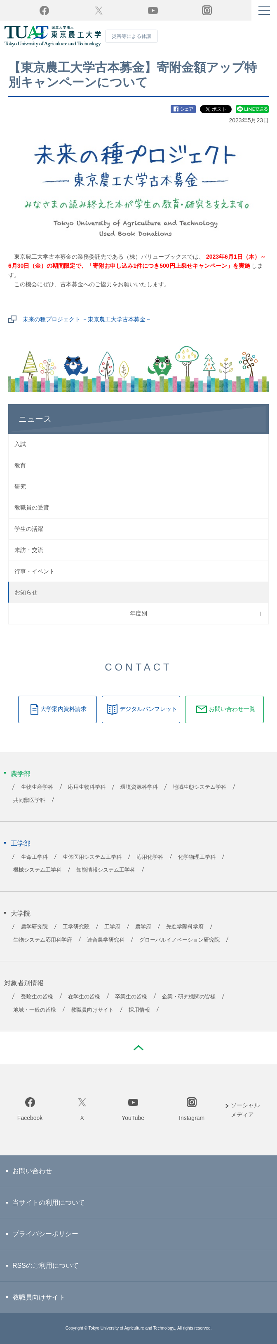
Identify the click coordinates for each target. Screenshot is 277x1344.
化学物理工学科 (197, 857)
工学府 (112, 927)
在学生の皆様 (84, 997)
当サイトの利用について (48, 1202)
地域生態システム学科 (199, 787)
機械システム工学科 (37, 870)
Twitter (98, 10)
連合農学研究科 (105, 940)
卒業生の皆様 (131, 997)
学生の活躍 (28, 529)
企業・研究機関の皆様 (189, 997)
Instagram (191, 1118)
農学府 (143, 927)
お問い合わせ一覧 (232, 709)
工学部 (21, 843)
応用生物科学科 (87, 787)
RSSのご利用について (45, 1265)
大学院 (21, 913)
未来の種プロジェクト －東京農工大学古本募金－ (87, 319)
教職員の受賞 (31, 507)
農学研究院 (34, 927)
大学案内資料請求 (63, 709)
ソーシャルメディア (245, 1109)
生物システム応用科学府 (42, 940)
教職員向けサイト (92, 1010)
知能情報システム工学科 (105, 870)
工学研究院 (76, 927)
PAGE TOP (138, 1048)
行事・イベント (34, 571)
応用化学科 (149, 857)
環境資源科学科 (139, 787)
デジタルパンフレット (148, 709)
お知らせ (26, 592)
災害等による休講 (131, 36)
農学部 (21, 773)
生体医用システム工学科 (92, 857)
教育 (20, 465)
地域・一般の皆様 (34, 1010)
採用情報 (139, 1010)
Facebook (29, 1118)
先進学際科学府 (185, 927)
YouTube (153, 10)
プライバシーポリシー (45, 1233)
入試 (20, 444)
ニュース (35, 418)
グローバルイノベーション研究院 (179, 940)
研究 (20, 486)
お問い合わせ (32, 1170)
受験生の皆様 (37, 997)
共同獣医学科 (29, 800)
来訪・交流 (28, 550)
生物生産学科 (37, 787)
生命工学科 (34, 857)
